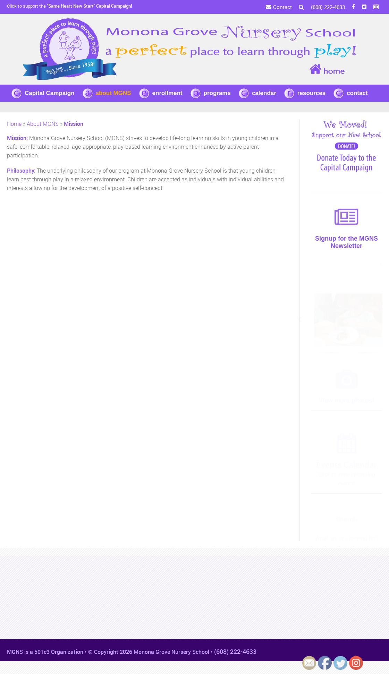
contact (357, 93)
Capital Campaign (50, 93)
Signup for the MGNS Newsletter (346, 242)
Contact (282, 6)
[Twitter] (364, 7)
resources (311, 93)
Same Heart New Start (71, 6)
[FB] (353, 7)
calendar (264, 93)
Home (14, 124)
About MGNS (43, 124)
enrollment (167, 93)
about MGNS (113, 93)
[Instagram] (376, 7)
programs (217, 93)
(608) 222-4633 (328, 6)
